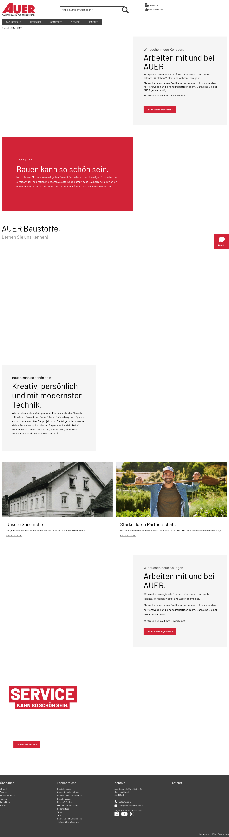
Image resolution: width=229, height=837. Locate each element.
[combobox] (91, 9)
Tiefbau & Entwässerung (68, 821)
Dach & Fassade (64, 798)
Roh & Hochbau (64, 788)
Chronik (3, 788)
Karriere (3, 798)
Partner (3, 804)
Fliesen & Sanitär (64, 801)
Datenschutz (223, 833)
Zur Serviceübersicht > (26, 743)
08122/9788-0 (125, 801)
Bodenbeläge (63, 808)
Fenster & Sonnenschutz (68, 804)
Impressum (204, 833)
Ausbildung (5, 801)
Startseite (6, 27)
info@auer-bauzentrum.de (131, 805)
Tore (59, 814)
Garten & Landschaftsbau (68, 791)
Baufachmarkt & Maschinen (69, 818)
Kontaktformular (7, 794)
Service (3, 791)
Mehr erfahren (14, 534)
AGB (214, 833)
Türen (59, 811)
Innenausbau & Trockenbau (69, 794)
